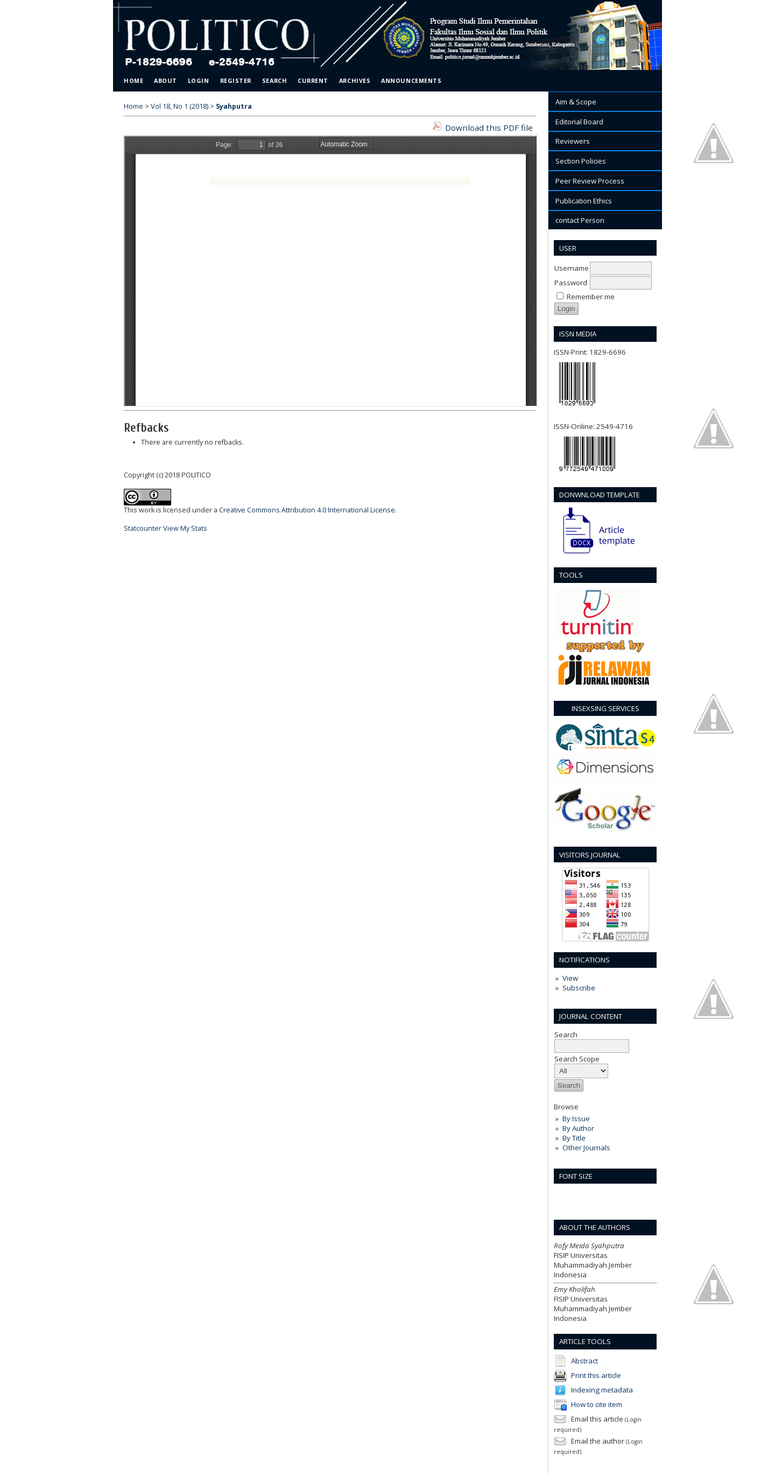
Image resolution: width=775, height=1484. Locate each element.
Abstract (584, 1360)
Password (570, 282)
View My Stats (185, 528)
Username (571, 268)
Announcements (411, 80)
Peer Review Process (589, 181)
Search (274, 80)
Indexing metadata (602, 1389)
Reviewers (572, 141)
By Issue (576, 1118)
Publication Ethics (583, 201)
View (570, 978)
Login (198, 80)
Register (235, 80)
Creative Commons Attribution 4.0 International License (307, 510)
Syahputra (234, 106)
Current (313, 80)
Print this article (596, 1375)
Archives (354, 80)
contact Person (579, 220)
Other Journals (586, 1147)
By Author (578, 1128)
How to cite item (596, 1404)
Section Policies (580, 161)
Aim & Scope (575, 102)
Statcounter (142, 528)
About (165, 80)
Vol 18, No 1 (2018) (179, 106)
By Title (574, 1138)
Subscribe (578, 988)
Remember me (591, 296)
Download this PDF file (489, 127)
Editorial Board (579, 121)
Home (133, 80)
